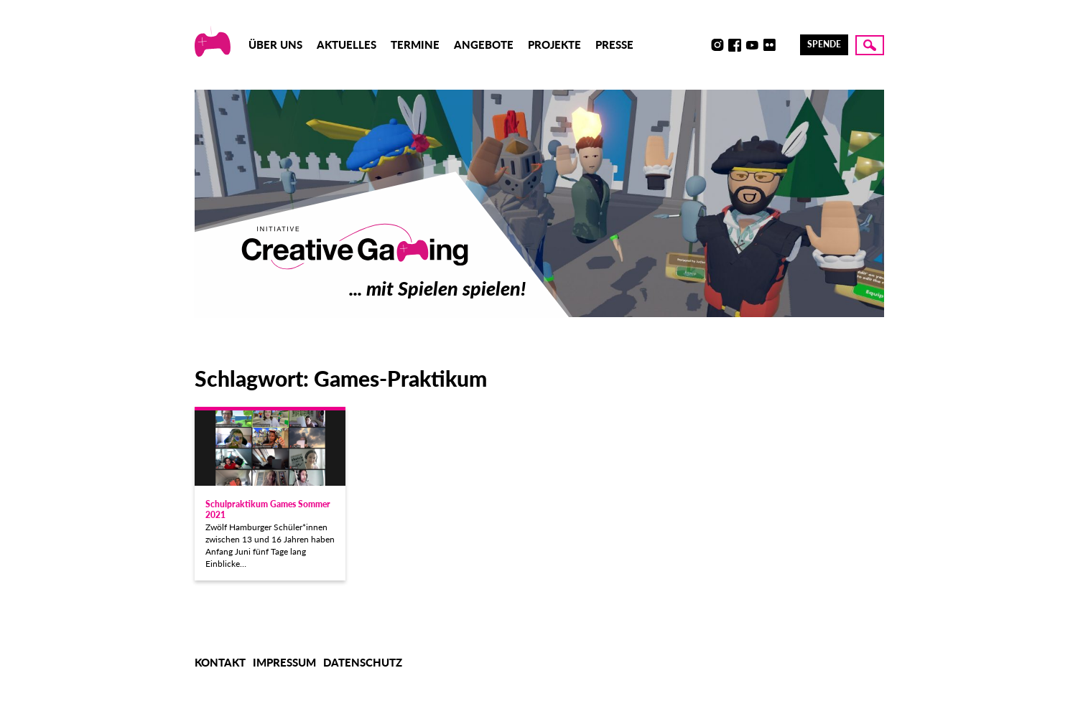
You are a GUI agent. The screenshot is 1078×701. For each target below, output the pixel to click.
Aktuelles (346, 44)
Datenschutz (362, 662)
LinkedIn (786, 45)
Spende (824, 44)
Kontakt (220, 662)
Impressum (284, 662)
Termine (415, 44)
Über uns (275, 44)
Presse (614, 44)
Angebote (484, 44)
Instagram (717, 45)
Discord (700, 45)
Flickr (769, 45)
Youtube (751, 45)
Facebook (734, 45)
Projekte (554, 44)
